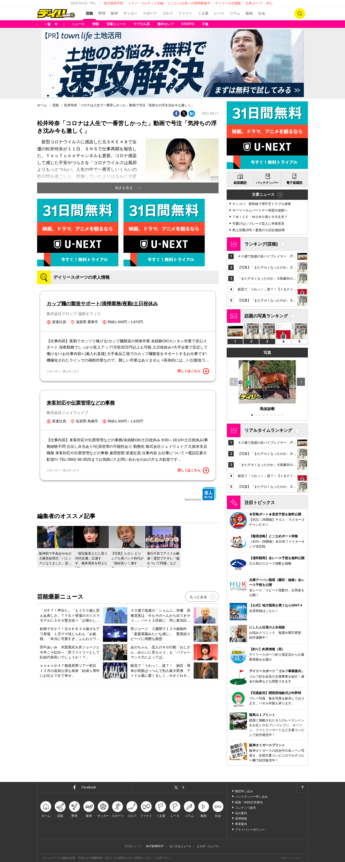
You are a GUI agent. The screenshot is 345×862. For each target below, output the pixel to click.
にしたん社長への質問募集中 (189, 3)
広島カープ (254, 3)
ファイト (185, 13)
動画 (249, 13)
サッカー (130, 13)
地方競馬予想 (113, 3)
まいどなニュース (180, 846)
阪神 (114, 13)
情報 (95, 24)
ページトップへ (302, 787)
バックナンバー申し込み (251, 796)
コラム (235, 13)
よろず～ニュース (208, 846)
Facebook (89, 787)
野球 (101, 13)
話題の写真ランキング (266, 316)
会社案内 (241, 813)
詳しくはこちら (193, 371)
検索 (299, 13)
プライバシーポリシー (250, 829)
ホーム (42, 105)
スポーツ (150, 13)
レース (219, 13)
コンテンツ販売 (245, 807)
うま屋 (203, 13)
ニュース (78, 24)
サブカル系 (142, 24)
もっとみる (198, 597)
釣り (269, 3)
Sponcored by (200, 494)
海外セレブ (165, 24)
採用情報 (241, 818)
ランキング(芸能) (261, 244)
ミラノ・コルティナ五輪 (146, 3)
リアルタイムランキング (268, 430)
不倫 (205, 24)
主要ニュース (263, 194)
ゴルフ (167, 13)
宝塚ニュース (116, 24)
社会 (261, 13)
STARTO (187, 24)
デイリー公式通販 (228, 3)
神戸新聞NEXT (155, 846)
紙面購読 (240, 183)
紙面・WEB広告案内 (249, 802)
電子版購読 (294, 183)
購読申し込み (244, 791)
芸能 (89, 13)
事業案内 (241, 823)
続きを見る (124, 188)
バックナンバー (267, 183)
